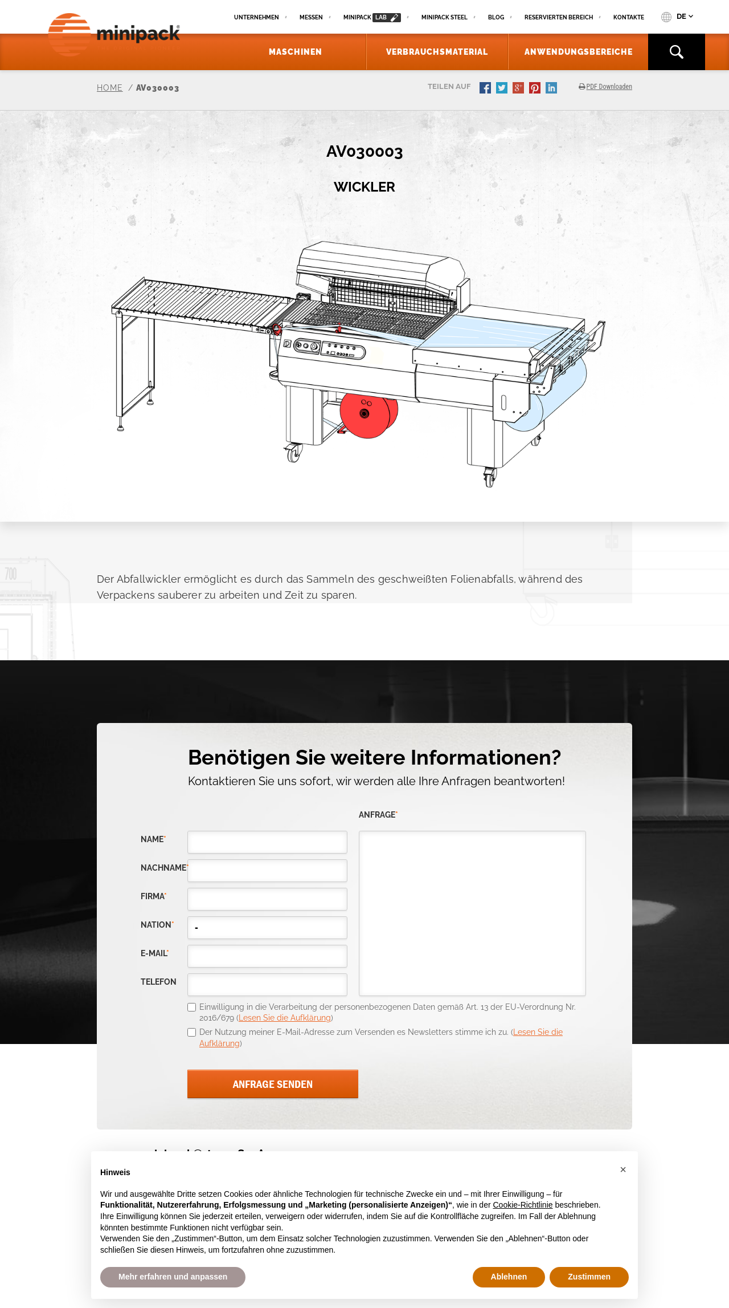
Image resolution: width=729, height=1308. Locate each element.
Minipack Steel (444, 17)
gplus (519, 89)
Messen (311, 17)
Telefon (159, 982)
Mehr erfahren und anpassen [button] (172, 1276)
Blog (496, 17)
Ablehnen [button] (509, 1276)
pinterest (536, 89)
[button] (623, 1169)
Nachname (164, 868)
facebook (486, 89)
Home (110, 87)
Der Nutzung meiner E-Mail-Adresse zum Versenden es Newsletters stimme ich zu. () (381, 1037)
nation (157, 925)
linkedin (552, 89)
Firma (154, 896)
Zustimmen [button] (589, 1276)
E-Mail (155, 953)
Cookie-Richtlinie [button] (522, 1204)
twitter (503, 89)
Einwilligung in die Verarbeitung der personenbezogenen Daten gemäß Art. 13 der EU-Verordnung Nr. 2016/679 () (387, 1012)
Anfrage (378, 815)
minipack (372, 17)
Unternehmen (256, 17)
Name (153, 839)
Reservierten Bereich (559, 17)
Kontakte (628, 17)
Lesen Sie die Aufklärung (285, 1017)
